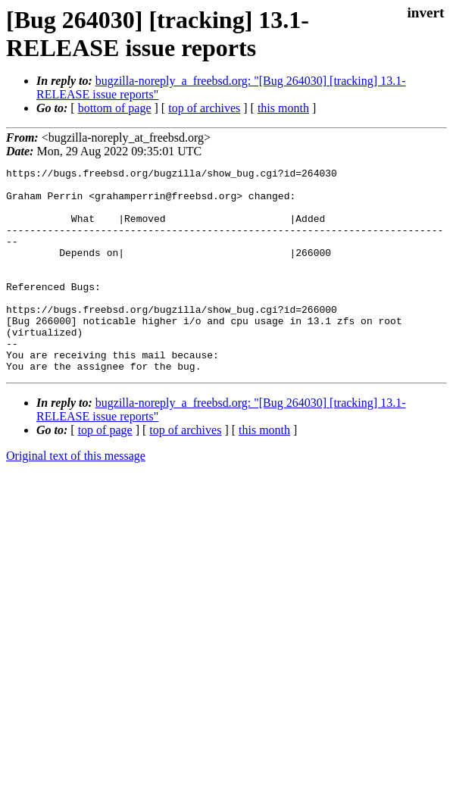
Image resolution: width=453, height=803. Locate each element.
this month (283, 108)
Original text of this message (75, 496)
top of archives (204, 108)
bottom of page (115, 108)
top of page (105, 470)
